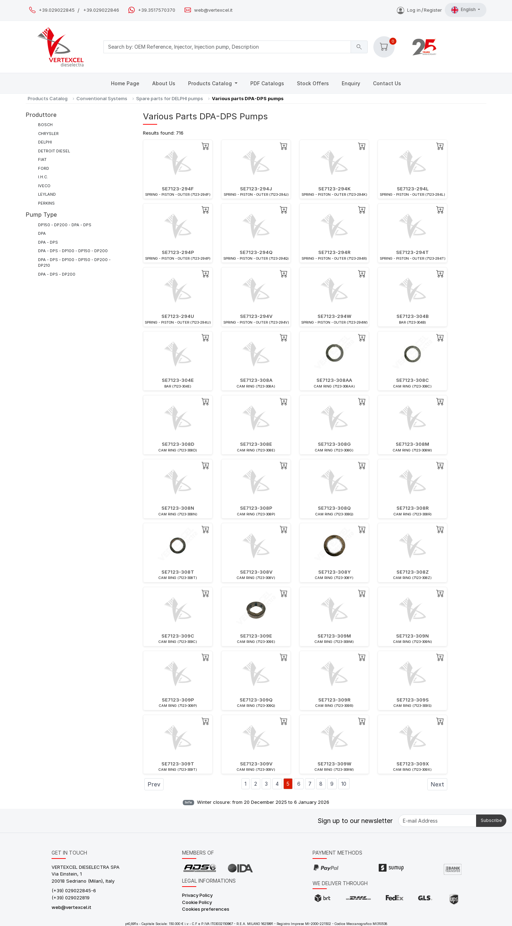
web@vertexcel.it (213, 10)
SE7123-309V (256, 764)
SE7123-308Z (412, 572)
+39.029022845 (57, 10)
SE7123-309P (178, 700)
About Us (163, 83)
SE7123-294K (334, 188)
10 (343, 784)
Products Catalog (210, 83)
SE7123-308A (256, 380)
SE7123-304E (178, 380)
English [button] (464, 9)
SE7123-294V (256, 316)
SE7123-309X (412, 764)
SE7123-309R (334, 700)
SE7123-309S (412, 700)
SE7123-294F (178, 188)
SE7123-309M (334, 636)
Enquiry (351, 83)
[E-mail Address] (437, 820)
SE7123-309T (177, 764)
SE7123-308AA (334, 380)
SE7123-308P (256, 508)
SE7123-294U (177, 316)
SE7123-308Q (334, 508)
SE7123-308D (178, 444)
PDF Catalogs (267, 83)
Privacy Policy (197, 895)
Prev (154, 784)
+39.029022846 (101, 10)
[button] (384, 47)
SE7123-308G (334, 444)
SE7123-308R (412, 508)
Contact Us (387, 83)
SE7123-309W (334, 764)
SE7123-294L (412, 188)
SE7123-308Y (334, 572)
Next (437, 784)
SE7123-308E (256, 444)
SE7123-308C (412, 380)
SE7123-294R (334, 252)
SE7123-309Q (256, 700)
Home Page (125, 83)
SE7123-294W (334, 316)
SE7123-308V (256, 572)
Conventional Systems (101, 98)
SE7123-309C (177, 636)
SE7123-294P (178, 252)
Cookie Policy (197, 902)
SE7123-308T (177, 572)
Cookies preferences (205, 909)
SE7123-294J (256, 188)
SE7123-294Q (256, 252)
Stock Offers (313, 83)
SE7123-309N (412, 636)
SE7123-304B (412, 316)
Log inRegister (419, 10)
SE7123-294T (412, 252)
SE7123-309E (256, 636)
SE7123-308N (177, 508)
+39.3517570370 (156, 10)
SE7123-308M (412, 444)
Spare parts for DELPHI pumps (169, 98)
